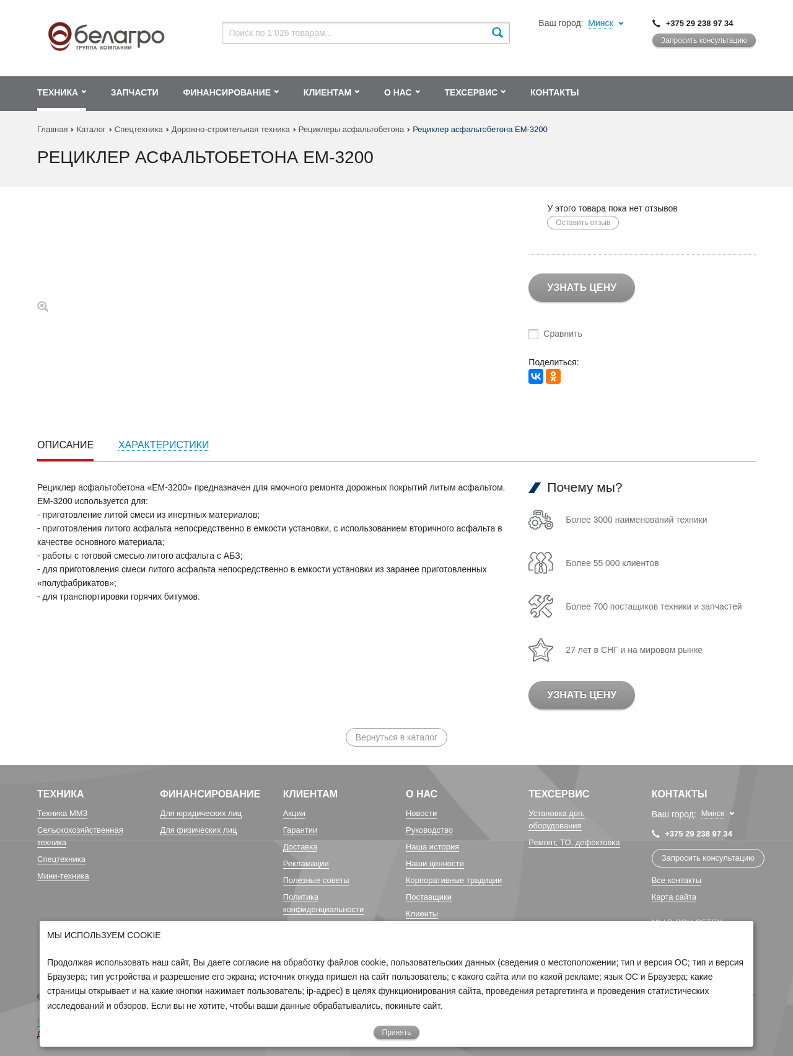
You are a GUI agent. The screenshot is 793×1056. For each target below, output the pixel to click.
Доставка (300, 846)
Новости (421, 813)
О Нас (421, 794)
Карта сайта (674, 897)
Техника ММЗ (62, 813)
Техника (60, 794)
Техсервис (558, 794)
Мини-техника (63, 876)
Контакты (680, 794)
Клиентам (310, 794)
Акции (294, 813)
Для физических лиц (198, 830)
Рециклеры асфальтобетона (351, 129)
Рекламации (306, 863)
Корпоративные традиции (454, 880)
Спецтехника (139, 129)
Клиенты (422, 913)
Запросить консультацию (704, 40)
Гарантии (300, 830)
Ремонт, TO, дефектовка (574, 842)
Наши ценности (435, 863)
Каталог (90, 129)
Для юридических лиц (201, 813)
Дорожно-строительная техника (231, 129)
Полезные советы (316, 880)
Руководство (429, 830)
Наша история (432, 846)
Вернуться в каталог (396, 737)
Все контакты (676, 880)
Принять (396, 1032)
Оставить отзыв (583, 222)
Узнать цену (581, 287)
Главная (52, 129)
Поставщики (429, 897)
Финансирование (210, 794)
